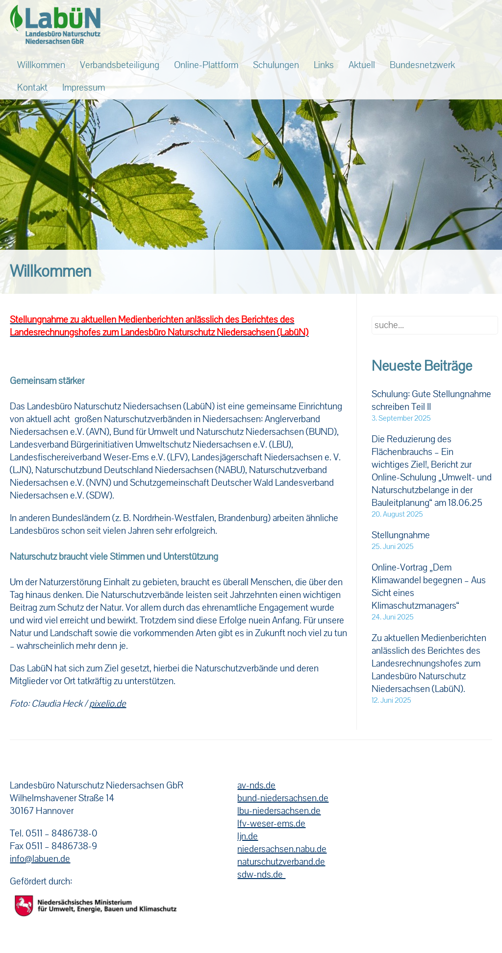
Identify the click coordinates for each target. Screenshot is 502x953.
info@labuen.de (40, 859)
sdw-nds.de (261, 874)
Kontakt (32, 87)
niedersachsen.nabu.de (281, 849)
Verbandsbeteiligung (119, 65)
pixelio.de (107, 703)
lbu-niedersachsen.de (279, 811)
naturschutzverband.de (281, 862)
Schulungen (276, 65)
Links (324, 65)
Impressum (83, 87)
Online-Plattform (206, 65)
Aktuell (362, 65)
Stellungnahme (401, 535)
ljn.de (247, 836)
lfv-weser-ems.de (271, 823)
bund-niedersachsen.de (282, 798)
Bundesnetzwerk (422, 65)
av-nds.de (256, 785)
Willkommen (41, 65)
